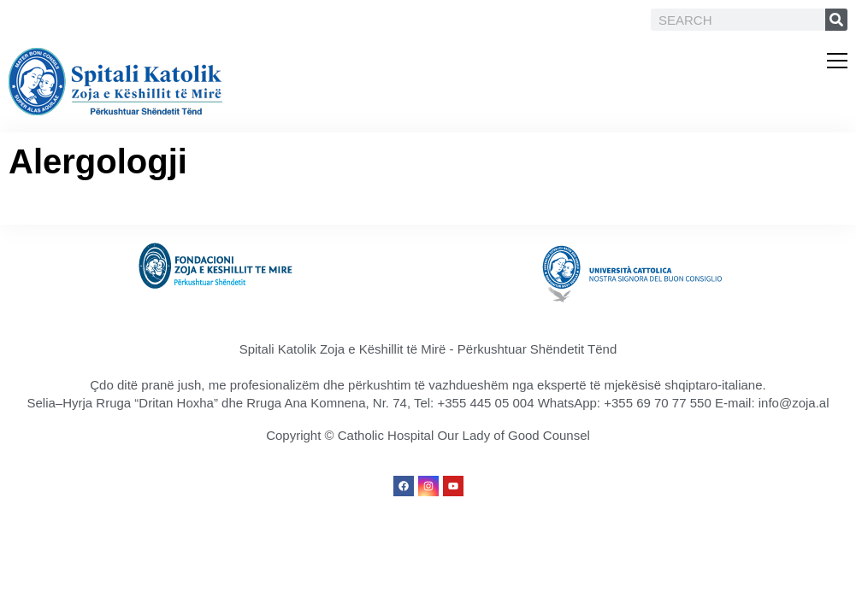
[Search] (836, 20)
